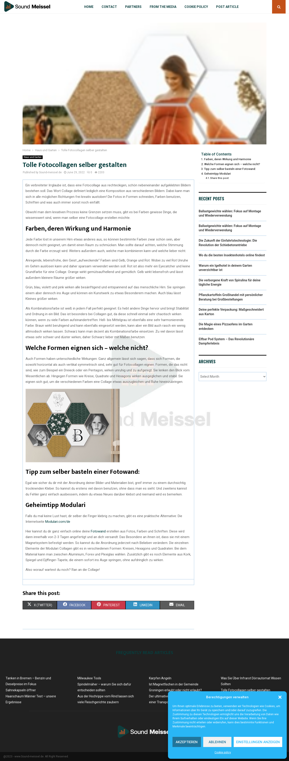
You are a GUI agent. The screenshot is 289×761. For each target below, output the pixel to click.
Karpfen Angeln (160, 678)
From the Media (163, 7)
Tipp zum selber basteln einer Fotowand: (230, 169)
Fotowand (98, 531)
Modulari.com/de (57, 522)
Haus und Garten (33, 157)
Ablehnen (217, 742)
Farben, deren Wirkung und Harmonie (227, 159)
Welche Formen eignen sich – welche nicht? (232, 164)
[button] (280, 697)
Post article (227, 7)
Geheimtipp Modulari (217, 173)
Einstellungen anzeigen (258, 742)
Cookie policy (222, 752)
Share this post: (219, 178)
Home (88, 7)
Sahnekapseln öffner (21, 690)
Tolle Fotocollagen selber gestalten (245, 690)
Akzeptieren (187, 742)
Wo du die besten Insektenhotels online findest (232, 255)
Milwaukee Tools (89, 678)
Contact (109, 7)
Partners (133, 7)
